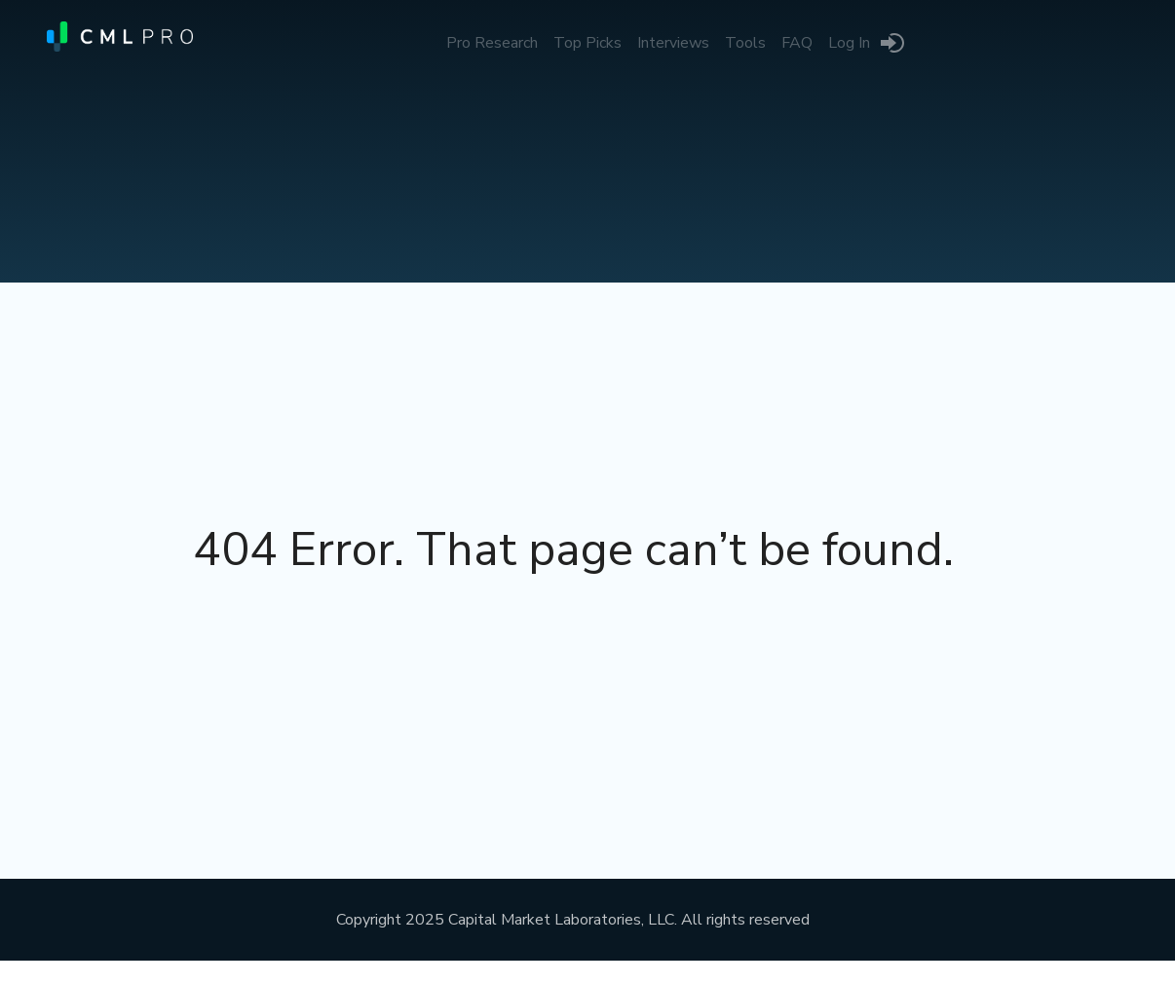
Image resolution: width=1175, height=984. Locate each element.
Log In (849, 43)
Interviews (673, 43)
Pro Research (492, 43)
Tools (745, 43)
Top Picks (587, 43)
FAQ (797, 43)
